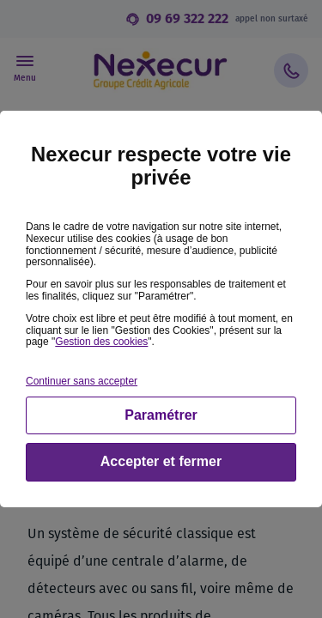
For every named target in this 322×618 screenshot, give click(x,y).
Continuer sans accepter (81, 381)
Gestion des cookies (101, 342)
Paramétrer (161, 415)
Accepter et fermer (161, 461)
